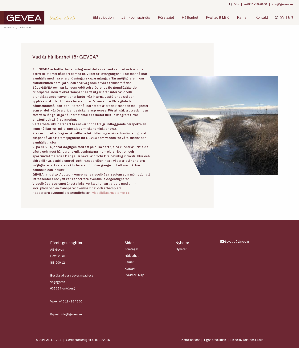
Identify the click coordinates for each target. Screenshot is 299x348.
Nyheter (180, 249)
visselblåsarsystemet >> (111, 192)
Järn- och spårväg (135, 17)
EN (290, 17)
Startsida (8, 27)
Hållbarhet (190, 17)
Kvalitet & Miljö (217, 17)
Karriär (242, 17)
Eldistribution (103, 17)
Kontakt (261, 17)
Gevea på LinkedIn (234, 241)
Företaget (166, 17)
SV (282, 17)
